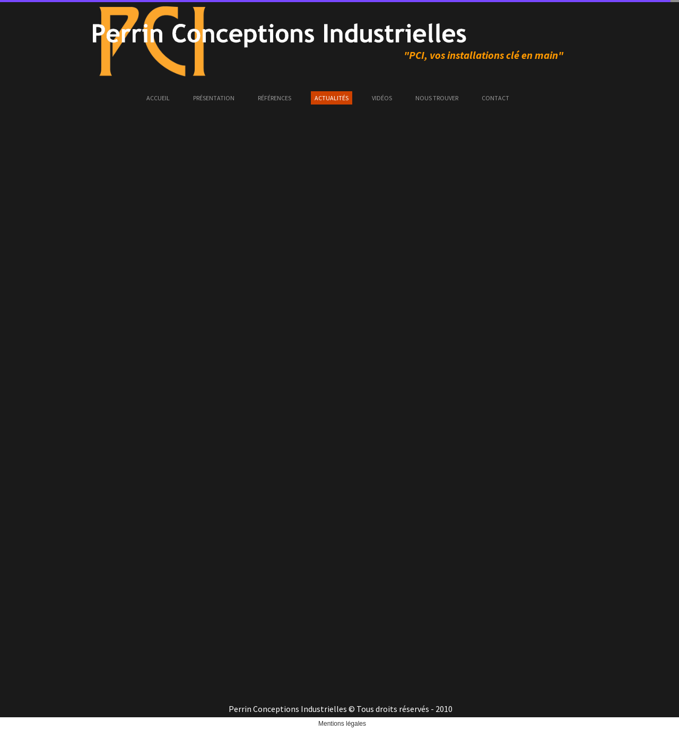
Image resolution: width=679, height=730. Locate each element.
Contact (495, 98)
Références (274, 98)
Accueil (158, 98)
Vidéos (382, 98)
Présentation (213, 98)
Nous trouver (436, 98)
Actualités (332, 98)
